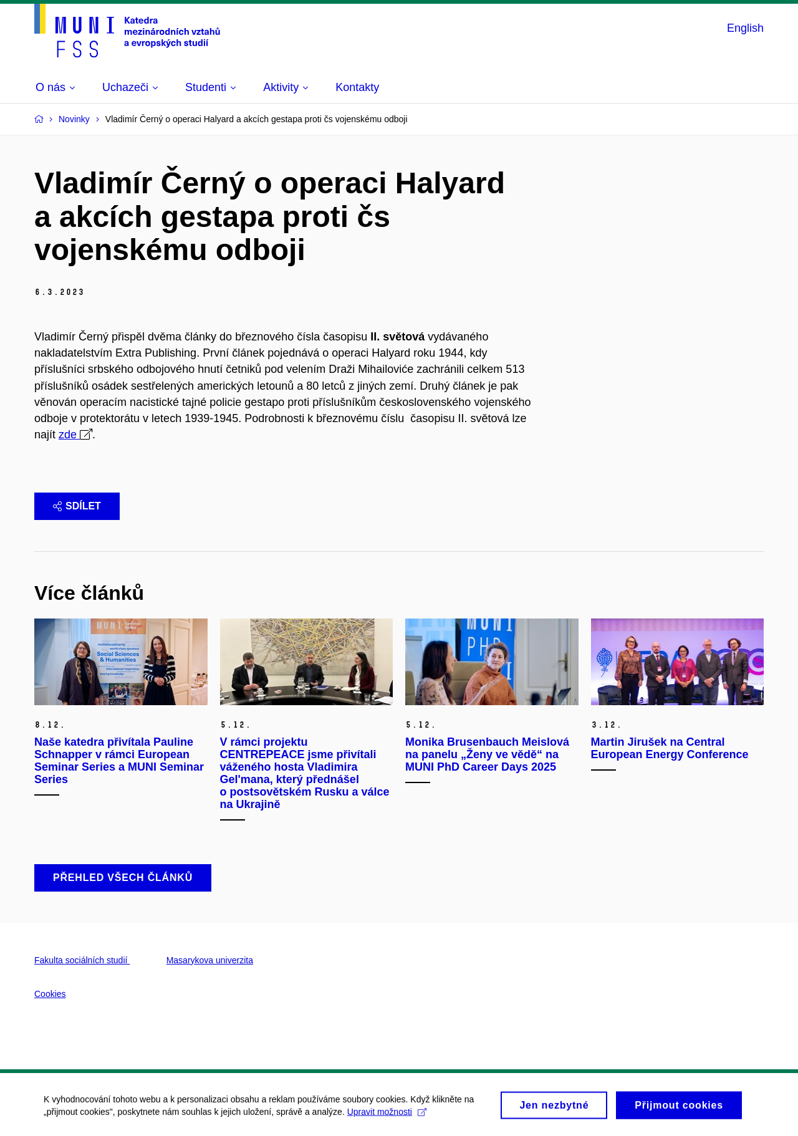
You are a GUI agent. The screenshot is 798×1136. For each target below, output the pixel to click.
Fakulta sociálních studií (82, 960)
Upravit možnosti (386, 1115)
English (745, 28)
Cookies (50, 994)
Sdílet (77, 506)
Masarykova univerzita (209, 960)
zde (69, 434)
